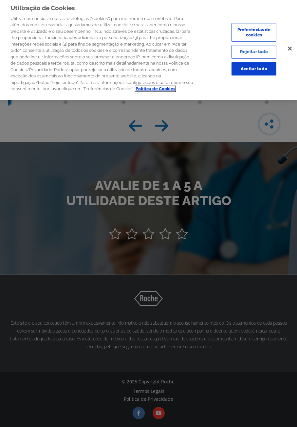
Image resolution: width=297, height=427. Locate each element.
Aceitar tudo (254, 66)
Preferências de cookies (254, 30)
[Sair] (290, 46)
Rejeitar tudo (254, 49)
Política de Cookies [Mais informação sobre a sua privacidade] (155, 87)
